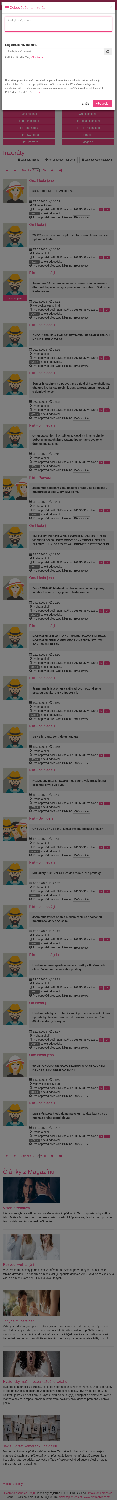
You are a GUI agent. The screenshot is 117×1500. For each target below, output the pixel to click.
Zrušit (85, 103)
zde (38, 92)
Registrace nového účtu (21, 45)
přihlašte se (37, 57)
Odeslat (102, 103)
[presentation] (58, 69)
